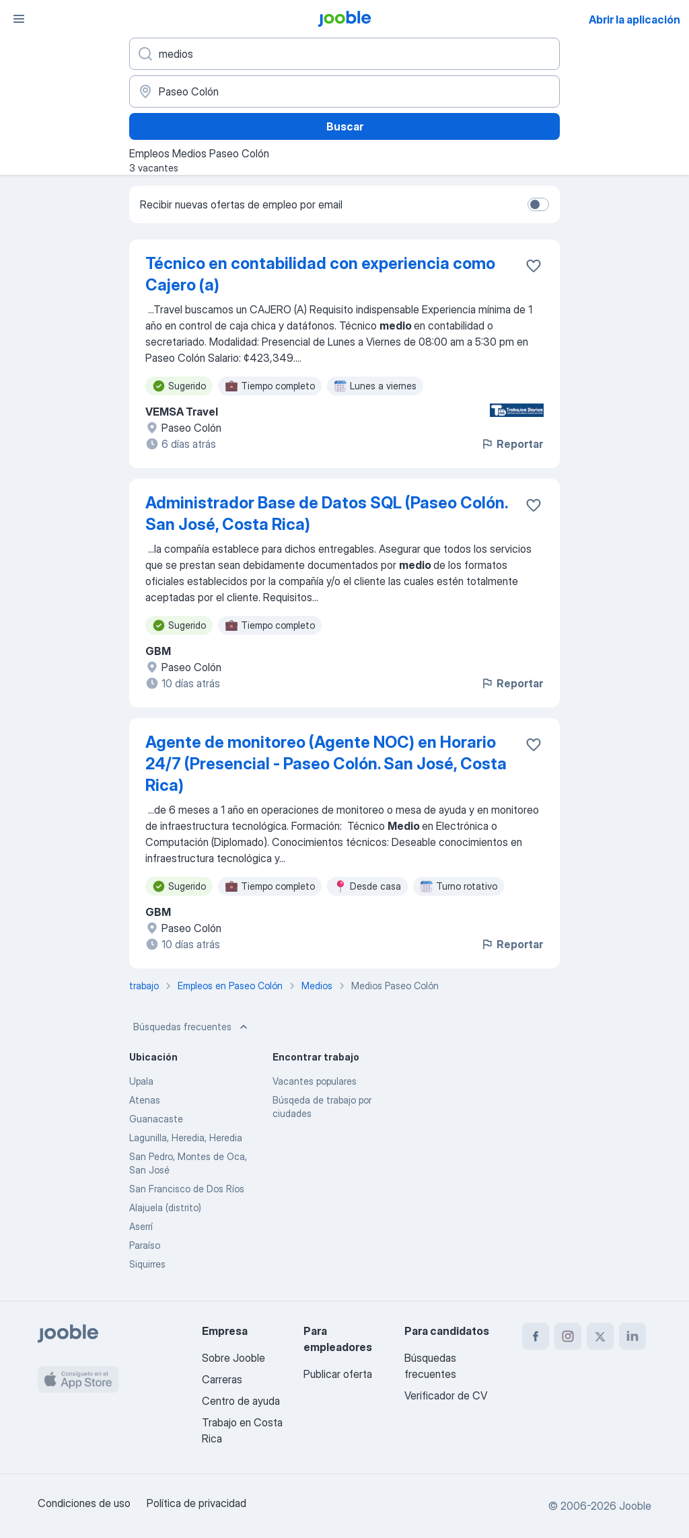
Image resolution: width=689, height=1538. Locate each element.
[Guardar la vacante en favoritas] (533, 266)
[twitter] (600, 1336)
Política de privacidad (196, 1503)
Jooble (635, 1505)
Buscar (344, 126)
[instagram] (567, 1336)
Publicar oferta (337, 1374)
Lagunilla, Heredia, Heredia (185, 1137)
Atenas (144, 1100)
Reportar (511, 444)
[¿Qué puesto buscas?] (344, 54)
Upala (141, 1081)
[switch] (538, 204)
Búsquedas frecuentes (191, 1027)
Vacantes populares (315, 1081)
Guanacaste (156, 1118)
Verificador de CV (445, 1395)
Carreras (222, 1379)
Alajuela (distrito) (165, 1207)
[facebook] (535, 1336)
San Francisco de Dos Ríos (186, 1188)
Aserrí (141, 1226)
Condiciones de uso (84, 1503)
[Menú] (18, 18)
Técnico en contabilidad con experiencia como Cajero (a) (320, 274)
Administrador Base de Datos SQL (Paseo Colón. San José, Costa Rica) (326, 513)
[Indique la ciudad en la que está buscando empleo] (344, 91)
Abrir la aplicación (634, 19)
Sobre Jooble (233, 1357)
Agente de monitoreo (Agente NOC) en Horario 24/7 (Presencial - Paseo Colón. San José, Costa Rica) (326, 763)
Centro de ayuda (241, 1401)
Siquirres (147, 1264)
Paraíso (144, 1245)
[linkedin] (632, 1336)
